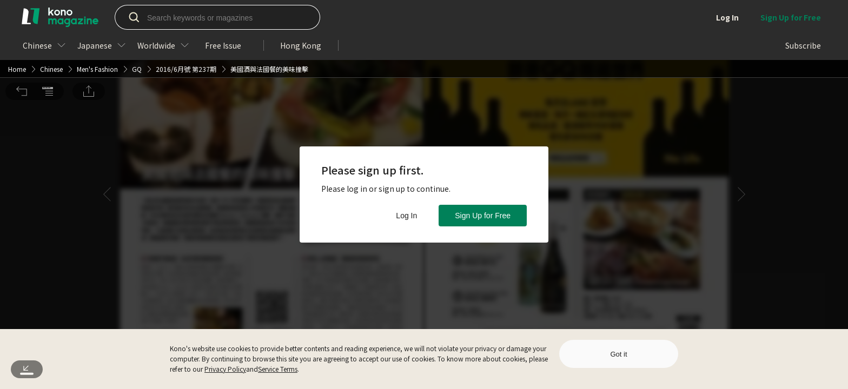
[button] (22, 15)
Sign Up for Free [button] (483, 215)
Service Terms (277, 368)
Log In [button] (406, 215)
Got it (618, 354)
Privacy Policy (225, 368)
